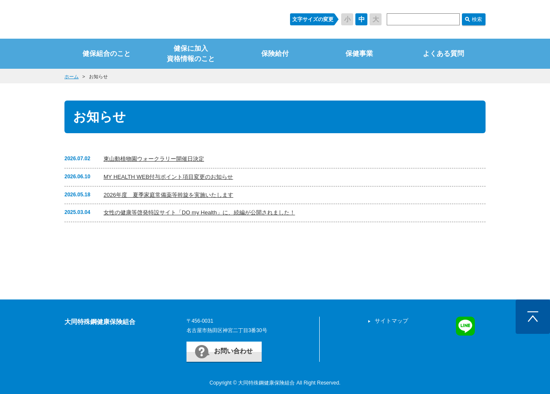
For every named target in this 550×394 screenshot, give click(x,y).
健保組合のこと (106, 53)
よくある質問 (443, 53)
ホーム (71, 76)
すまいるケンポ (168, 19)
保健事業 (359, 53)
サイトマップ (391, 321)
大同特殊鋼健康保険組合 (99, 321)
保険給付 (275, 53)
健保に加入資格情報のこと (191, 53)
